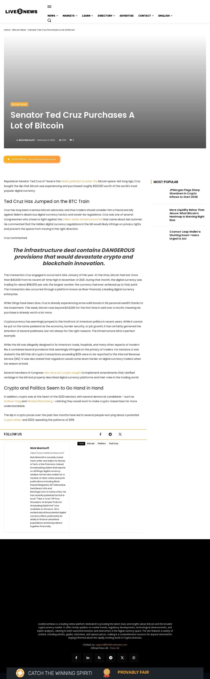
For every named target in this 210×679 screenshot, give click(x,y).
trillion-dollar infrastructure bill (82, 219)
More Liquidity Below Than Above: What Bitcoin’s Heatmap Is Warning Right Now (186, 215)
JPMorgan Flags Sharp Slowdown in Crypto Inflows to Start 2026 (184, 193)
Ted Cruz (113, 443)
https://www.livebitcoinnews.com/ (47, 452)
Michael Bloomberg (39, 401)
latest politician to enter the (79, 181)
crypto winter (13, 420)
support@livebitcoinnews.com (111, 644)
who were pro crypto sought (62, 373)
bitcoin (90, 443)
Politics (101, 443)
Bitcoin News (19, 29)
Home (7, 29)
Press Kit (114, 648)
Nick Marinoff (27, 140)
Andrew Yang (12, 401)
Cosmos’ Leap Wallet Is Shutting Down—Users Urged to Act (185, 235)
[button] (49, 20)
